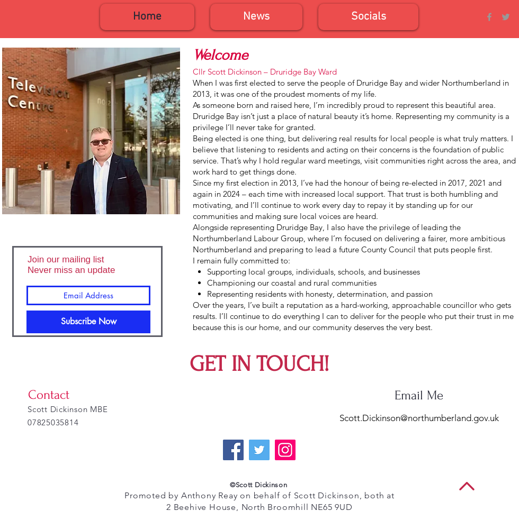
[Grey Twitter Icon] (505, 17)
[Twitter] (259, 450)
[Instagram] (285, 450)
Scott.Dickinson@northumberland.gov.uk (419, 418)
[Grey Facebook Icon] (489, 17)
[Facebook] (233, 450)
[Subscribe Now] (88, 322)
